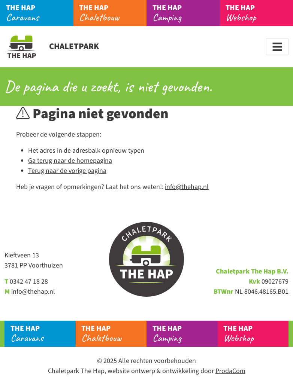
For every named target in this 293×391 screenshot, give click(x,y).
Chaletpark (51, 46)
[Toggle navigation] (277, 47)
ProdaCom (230, 371)
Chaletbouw (112, 13)
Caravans (39, 13)
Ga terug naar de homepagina (70, 160)
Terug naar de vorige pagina (67, 170)
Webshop (259, 13)
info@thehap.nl (187, 187)
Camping (186, 13)
